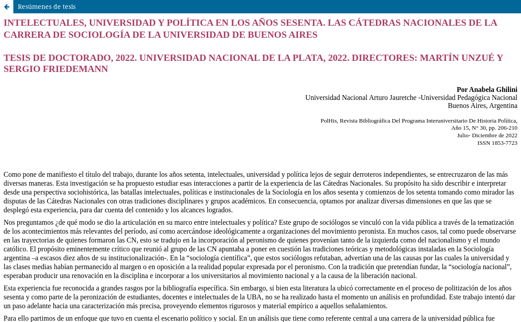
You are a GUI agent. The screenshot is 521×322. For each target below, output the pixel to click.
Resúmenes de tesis (47, 6)
